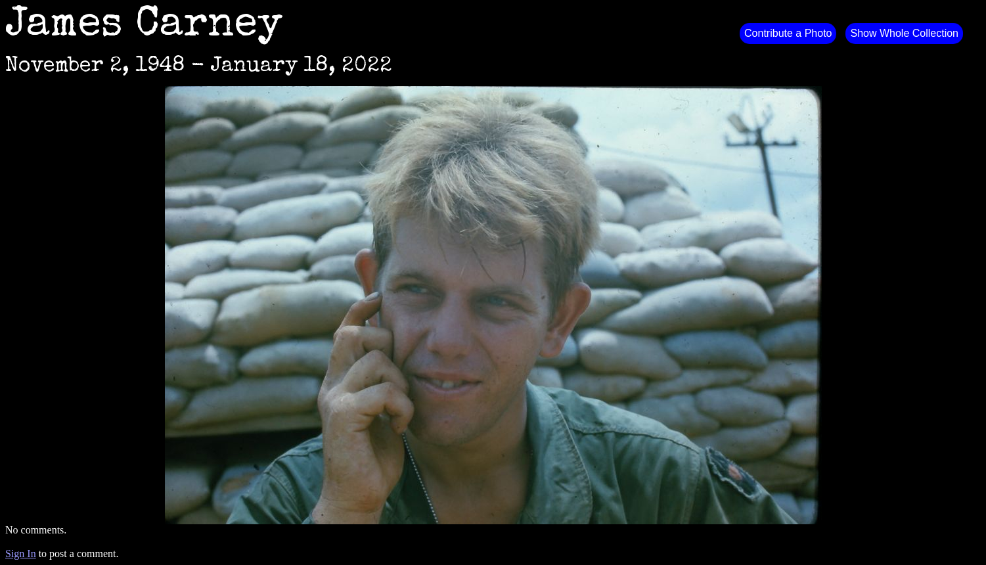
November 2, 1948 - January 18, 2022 (198, 67)
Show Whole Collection (904, 33)
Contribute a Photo (788, 33)
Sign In (20, 553)
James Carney (143, 26)
